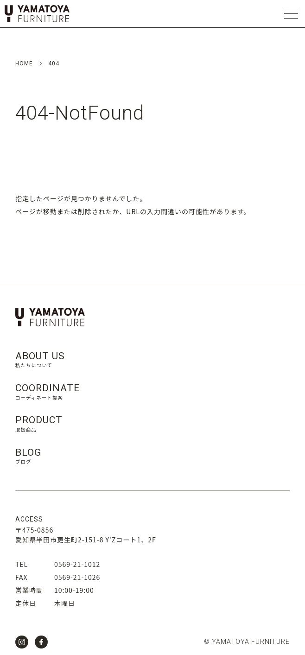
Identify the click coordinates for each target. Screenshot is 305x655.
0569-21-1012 (77, 564)
